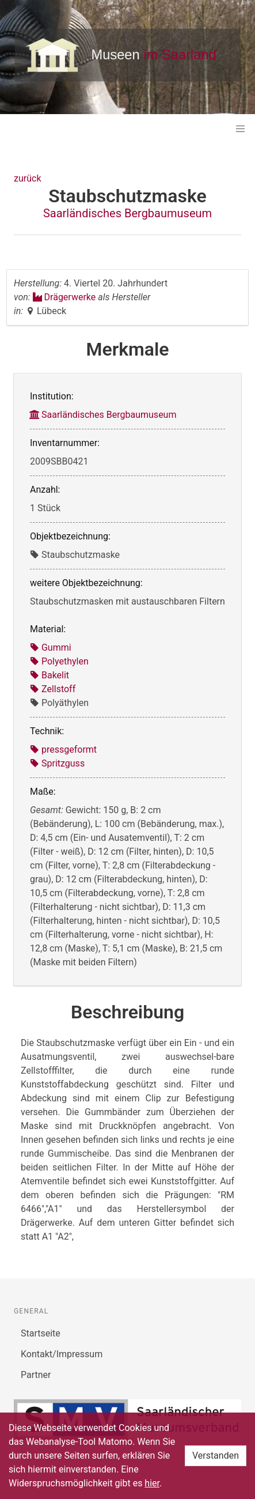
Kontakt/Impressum (61, 1354)
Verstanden (215, 1455)
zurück (27, 178)
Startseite (40, 1333)
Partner (36, 1374)
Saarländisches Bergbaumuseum (127, 213)
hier (151, 1483)
